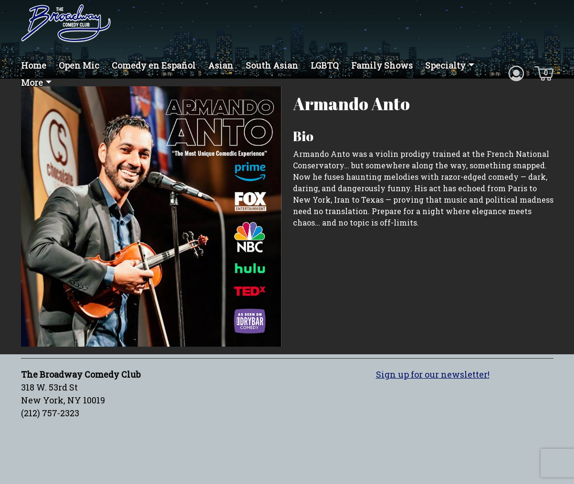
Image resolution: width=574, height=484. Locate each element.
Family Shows (382, 65)
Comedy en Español (154, 65)
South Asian (272, 65)
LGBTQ (325, 65)
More (32, 82)
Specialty (445, 65)
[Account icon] (516, 72)
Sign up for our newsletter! (433, 374)
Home (33, 65)
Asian (220, 65)
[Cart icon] (543, 72)
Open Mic (79, 65)
